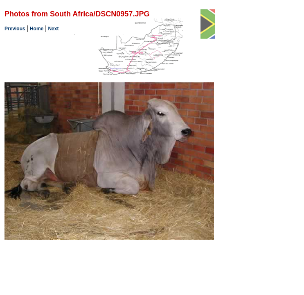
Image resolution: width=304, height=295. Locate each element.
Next (53, 29)
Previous (15, 29)
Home (36, 29)
